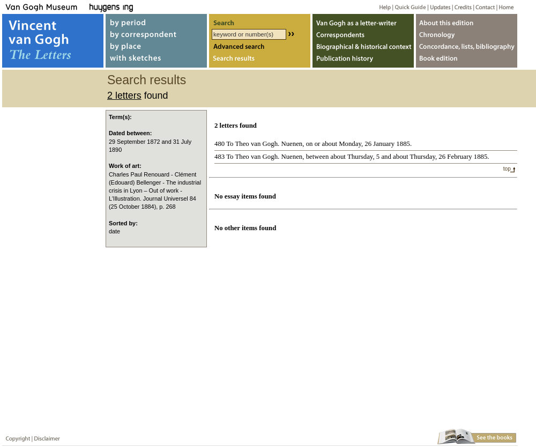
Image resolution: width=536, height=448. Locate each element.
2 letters (124, 95)
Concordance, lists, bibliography (466, 47)
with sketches (156, 61)
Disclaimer (45, 436)
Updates (439, 6)
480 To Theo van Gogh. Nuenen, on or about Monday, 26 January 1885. (313, 144)
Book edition (466, 61)
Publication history (363, 61)
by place (156, 47)
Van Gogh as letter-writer (363, 20)
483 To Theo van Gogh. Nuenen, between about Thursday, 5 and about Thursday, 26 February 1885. (351, 156)
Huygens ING (140, 6)
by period (156, 20)
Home (504, 6)
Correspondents (363, 34)
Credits (461, 6)
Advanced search (259, 47)
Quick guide (409, 6)
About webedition (466, 20)
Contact (483, 6)
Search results (259, 61)
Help (380, 6)
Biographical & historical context (363, 47)
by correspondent (156, 34)
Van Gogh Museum (45, 6)
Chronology (466, 34)
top (507, 169)
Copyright (15, 436)
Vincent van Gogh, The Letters (52, 41)
